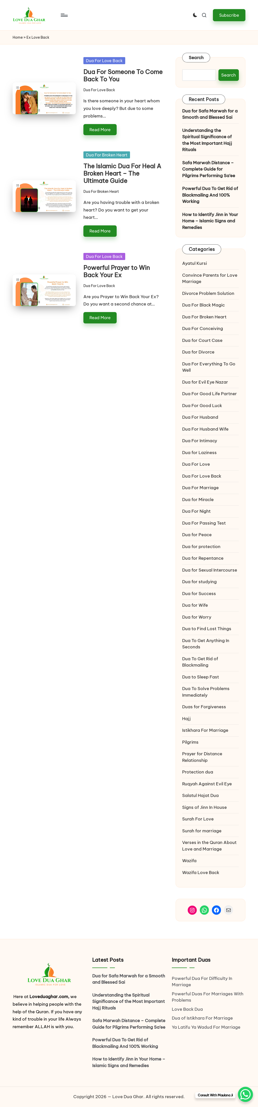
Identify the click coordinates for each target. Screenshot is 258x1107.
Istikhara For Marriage (205, 730)
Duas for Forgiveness (204, 707)
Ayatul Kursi (194, 263)
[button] (229, 15)
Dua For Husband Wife (205, 429)
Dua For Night (196, 511)
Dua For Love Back (104, 60)
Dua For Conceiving (202, 328)
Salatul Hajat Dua (200, 795)
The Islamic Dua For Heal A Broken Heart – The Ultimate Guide (122, 173)
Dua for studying (199, 581)
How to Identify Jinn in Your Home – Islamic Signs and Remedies (210, 221)
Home (18, 37)
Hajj (186, 718)
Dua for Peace (197, 534)
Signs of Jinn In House (204, 807)
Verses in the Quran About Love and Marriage (209, 846)
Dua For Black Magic (203, 305)
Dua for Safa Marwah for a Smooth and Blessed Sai (210, 114)
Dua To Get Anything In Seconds (205, 644)
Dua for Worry (196, 617)
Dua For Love (196, 464)
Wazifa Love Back (200, 872)
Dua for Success (199, 593)
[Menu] (64, 15)
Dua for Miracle (198, 499)
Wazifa (190, 860)
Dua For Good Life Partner (209, 393)
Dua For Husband (200, 417)
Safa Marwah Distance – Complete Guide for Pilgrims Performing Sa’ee (208, 169)
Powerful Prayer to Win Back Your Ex (116, 271)
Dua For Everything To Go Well (208, 367)
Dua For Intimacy (199, 440)
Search (196, 57)
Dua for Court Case (202, 340)
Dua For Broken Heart (106, 154)
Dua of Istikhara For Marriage (202, 1018)
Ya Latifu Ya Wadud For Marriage (206, 1027)
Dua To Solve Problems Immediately (206, 692)
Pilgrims (190, 742)
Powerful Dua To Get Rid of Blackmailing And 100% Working (210, 195)
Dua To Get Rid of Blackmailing (200, 662)
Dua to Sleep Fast (200, 677)
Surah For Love (198, 819)
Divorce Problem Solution (208, 293)
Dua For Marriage (200, 487)
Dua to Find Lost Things (206, 628)
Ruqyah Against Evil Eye (207, 784)
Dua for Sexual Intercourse (209, 570)
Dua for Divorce (198, 352)
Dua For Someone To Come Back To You (123, 75)
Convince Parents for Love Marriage (209, 278)
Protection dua (197, 772)
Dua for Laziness (199, 452)
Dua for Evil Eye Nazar (205, 382)
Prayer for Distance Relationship (202, 757)
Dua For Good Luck (202, 405)
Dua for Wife (195, 605)
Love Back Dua (187, 1009)
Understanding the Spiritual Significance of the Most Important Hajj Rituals (207, 140)
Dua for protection (201, 546)
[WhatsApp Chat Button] (245, 1094)
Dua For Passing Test (204, 523)
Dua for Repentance (202, 558)
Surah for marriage (201, 831)
